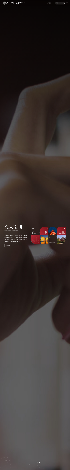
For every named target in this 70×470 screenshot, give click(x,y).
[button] (29, 465)
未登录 (46, 3)
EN (52, 3)
